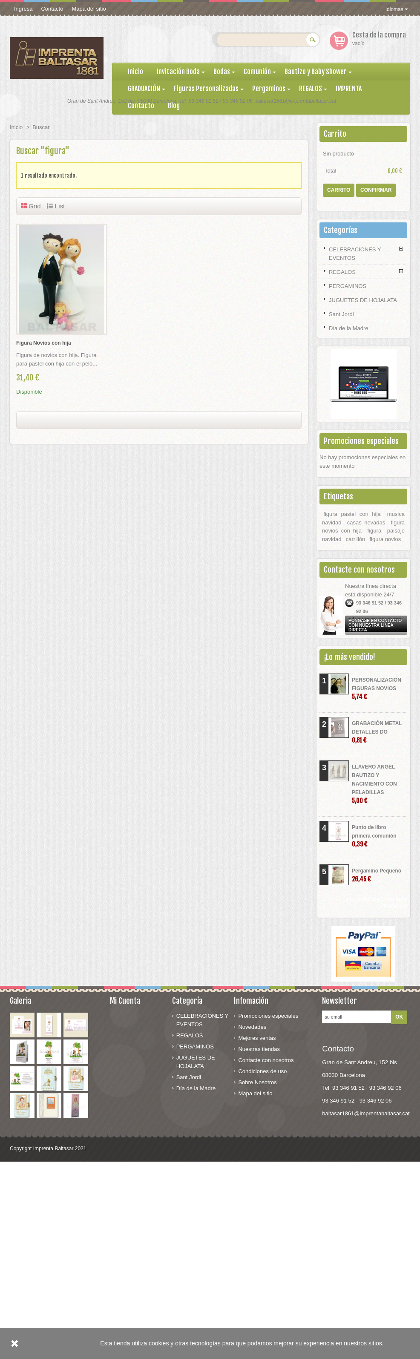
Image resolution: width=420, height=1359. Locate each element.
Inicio (16, 127)
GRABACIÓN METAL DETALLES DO (377, 732)
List (56, 206)
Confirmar (375, 190)
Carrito (335, 133)
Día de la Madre (348, 328)
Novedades (252, 1027)
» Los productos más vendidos (376, 903)
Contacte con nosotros (265, 1060)
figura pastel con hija (351, 514)
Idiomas (396, 9)
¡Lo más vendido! (349, 657)
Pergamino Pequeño (376, 875)
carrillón (355, 539)
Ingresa (23, 9)
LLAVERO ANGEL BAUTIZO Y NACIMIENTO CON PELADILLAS (374, 784)
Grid (31, 206)
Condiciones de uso (262, 1071)
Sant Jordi (341, 314)
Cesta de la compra (379, 35)
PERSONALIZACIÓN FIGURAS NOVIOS (376, 688)
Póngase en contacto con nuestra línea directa (375, 625)
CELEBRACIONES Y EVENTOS (355, 253)
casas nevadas (366, 522)
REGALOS (342, 272)
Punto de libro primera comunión (374, 836)
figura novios (385, 539)
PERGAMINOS (347, 286)
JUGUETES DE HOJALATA (363, 300)
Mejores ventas (257, 1038)
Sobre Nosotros (257, 1082)
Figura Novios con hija (43, 343)
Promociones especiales (361, 441)
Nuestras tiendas (259, 1049)
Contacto (52, 9)
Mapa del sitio (89, 9)
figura (375, 530)
